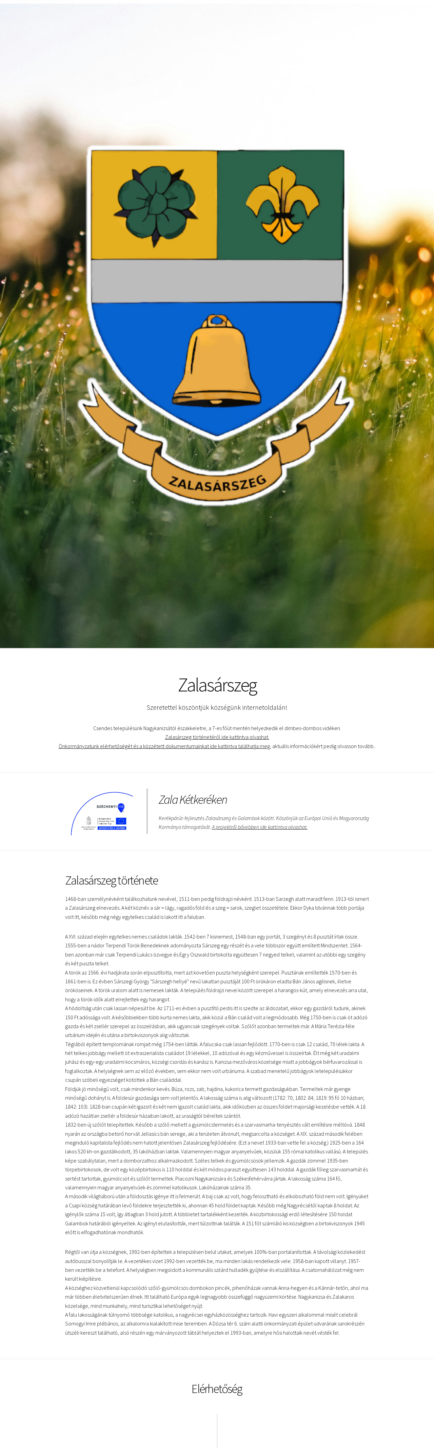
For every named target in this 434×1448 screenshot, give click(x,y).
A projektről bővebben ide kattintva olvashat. (260, 826)
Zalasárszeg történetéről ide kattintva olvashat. (217, 737)
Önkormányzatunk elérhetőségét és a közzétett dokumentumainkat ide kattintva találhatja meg (164, 746)
